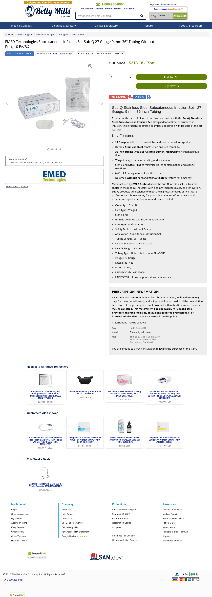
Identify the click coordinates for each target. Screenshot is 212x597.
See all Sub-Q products (17, 186)
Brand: (81, 53)
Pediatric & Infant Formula (175, 532)
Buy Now (171, 86)
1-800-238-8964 (26, 162)
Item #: (10, 53)
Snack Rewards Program (124, 509)
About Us (66, 509)
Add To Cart (171, 77)
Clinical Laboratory (106, 25)
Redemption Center (121, 523)
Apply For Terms (19, 523)
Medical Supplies (21, 25)
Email (115, 332)
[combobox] (121, 77)
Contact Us (67, 518)
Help (131, 8)
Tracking (99, 8)
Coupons (116, 527)
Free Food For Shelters (123, 535)
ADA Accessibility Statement (75, 532)
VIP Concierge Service (73, 523)
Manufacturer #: (105, 53)
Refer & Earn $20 (120, 518)
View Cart (180, 15)
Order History (17, 532)
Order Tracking (18, 536)
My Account (87, 8)
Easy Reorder (18, 527)
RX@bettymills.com (140, 332)
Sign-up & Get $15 (121, 514)
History (108, 8)
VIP (125, 8)
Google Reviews (70, 536)
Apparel (148, 25)
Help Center (67, 514)
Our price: (118, 63)
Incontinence (169, 527)
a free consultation (145, 348)
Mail (114, 336)
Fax (114, 328)
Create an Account (168, 4)
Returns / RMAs (19, 540)
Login (14, 509)
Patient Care (169, 523)
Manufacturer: (44, 53)
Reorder (118, 8)
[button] (8, 106)
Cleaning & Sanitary (64, 25)
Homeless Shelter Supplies (125, 540)
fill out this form (54, 162)
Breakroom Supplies (172, 540)
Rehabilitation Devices (173, 518)
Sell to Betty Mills (70, 527)
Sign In (153, 4)
